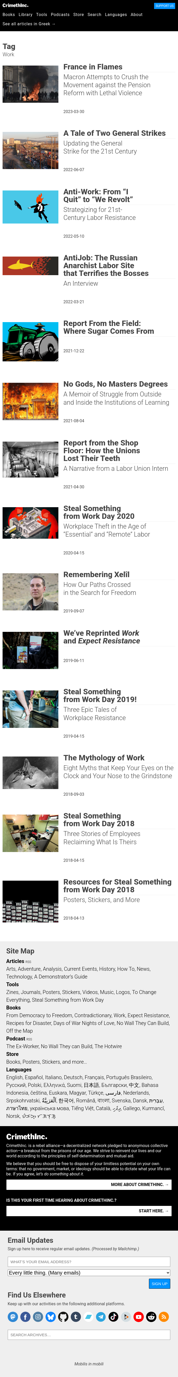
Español (34, 1077)
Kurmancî (153, 1108)
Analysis (52, 969)
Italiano (53, 1077)
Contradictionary (92, 1015)
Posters (51, 992)
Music (107, 992)
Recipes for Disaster (28, 1023)
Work (119, 1015)
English (14, 1077)
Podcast (15, 1039)
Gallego (131, 1108)
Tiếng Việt (82, 1108)
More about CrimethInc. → (140, 1184)
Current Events (80, 969)
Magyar (77, 1093)
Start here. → (154, 1210)
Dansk (140, 1100)
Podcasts (60, 14)
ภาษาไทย (17, 1108)
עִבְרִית (156, 1100)
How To (126, 969)
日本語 (91, 1085)
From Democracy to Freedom (39, 1015)
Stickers (71, 992)
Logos (123, 992)
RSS (28, 962)
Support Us (165, 6)
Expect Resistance (148, 1015)
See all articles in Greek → (29, 23)
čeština (38, 1093)
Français (94, 1077)
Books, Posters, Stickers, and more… (46, 1062)
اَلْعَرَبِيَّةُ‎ (49, 1100)
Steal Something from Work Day (68, 1000)
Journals (30, 992)
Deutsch (73, 1077)
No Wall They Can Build (143, 1023)
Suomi (74, 1085)
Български (114, 1085)
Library (26, 14)
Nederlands (136, 1093)
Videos (90, 992)
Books (9, 14)
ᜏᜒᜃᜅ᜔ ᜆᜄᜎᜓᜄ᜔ (39, 1116)
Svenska (121, 1100)
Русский (15, 1085)
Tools (41, 14)
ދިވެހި (117, 1108)
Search (95, 14)
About (137, 14)
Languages (116, 14)
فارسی (113, 1093)
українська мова (49, 1108)
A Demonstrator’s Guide (60, 977)
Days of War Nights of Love (84, 1023)
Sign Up (160, 1284)
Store (78, 14)
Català (103, 1108)
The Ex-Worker (22, 1046)
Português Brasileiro (129, 1077)
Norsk (13, 1116)
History (107, 969)
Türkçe (95, 1093)
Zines (12, 992)
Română (85, 1100)
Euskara (58, 1093)
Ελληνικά (54, 1085)
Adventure (29, 969)
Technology (19, 977)
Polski (34, 1085)
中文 (134, 1085)
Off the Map (19, 1031)
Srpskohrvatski (23, 1100)
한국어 (66, 1100)
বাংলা (103, 1100)
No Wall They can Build (66, 1046)
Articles (15, 961)
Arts (10, 969)
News (143, 969)
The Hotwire (108, 1046)
